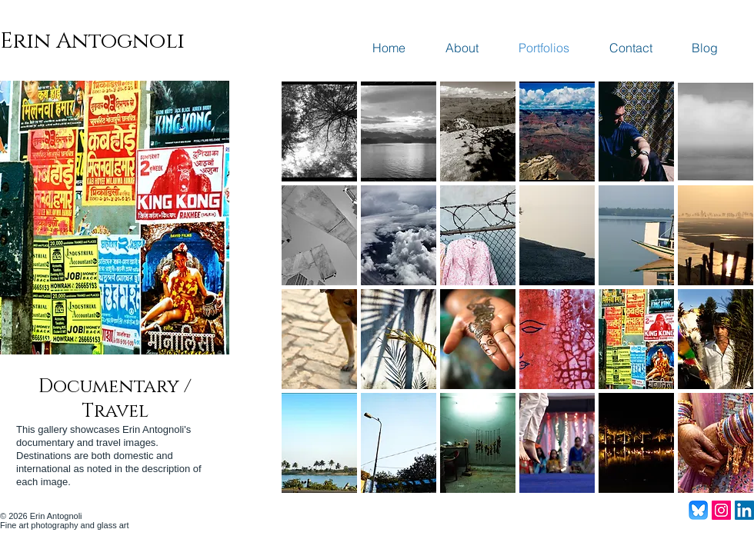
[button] (319, 131)
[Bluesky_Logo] (698, 510)
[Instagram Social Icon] (721, 510)
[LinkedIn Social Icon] (744, 510)
